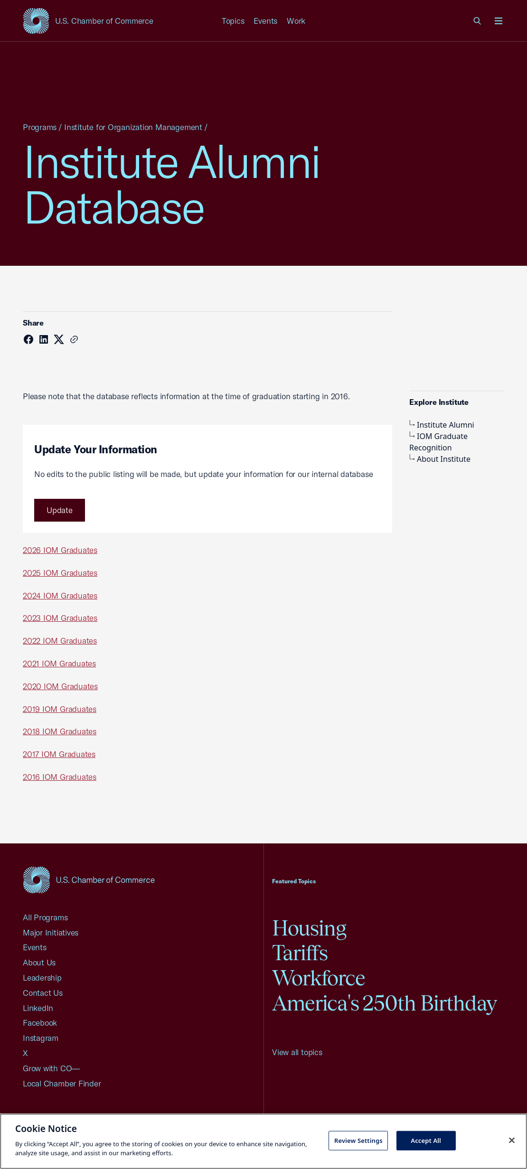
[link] (477, 21)
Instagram (40, 1038)
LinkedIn (38, 1008)
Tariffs (300, 953)
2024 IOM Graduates (60, 595)
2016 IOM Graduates (59, 777)
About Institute (440, 459)
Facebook (40, 1023)
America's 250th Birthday (384, 1003)
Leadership (42, 977)
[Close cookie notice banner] (511, 1140)
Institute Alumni (441, 425)
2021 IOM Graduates (59, 663)
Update (60, 510)
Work (296, 21)
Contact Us (43, 993)
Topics (233, 21)
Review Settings (358, 1140)
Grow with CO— (51, 1068)
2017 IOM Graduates (59, 754)
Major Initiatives (50, 932)
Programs (39, 127)
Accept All (426, 1140)
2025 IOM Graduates (60, 573)
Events (265, 21)
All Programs (45, 917)
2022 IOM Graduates (60, 640)
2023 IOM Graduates (60, 618)
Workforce (318, 978)
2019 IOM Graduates (59, 709)
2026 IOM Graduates (60, 550)
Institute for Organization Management (133, 127)
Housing (309, 928)
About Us (39, 962)
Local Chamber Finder (62, 1083)
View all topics (297, 1052)
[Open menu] (498, 21)
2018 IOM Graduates (59, 731)
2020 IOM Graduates (60, 686)
